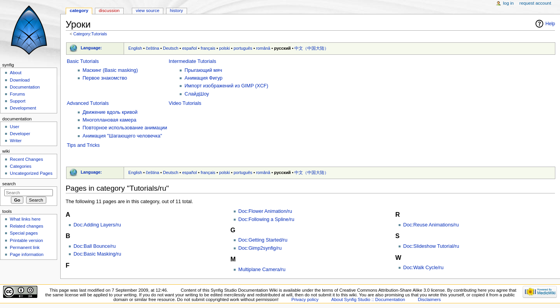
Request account (535, 3)
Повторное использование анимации (124, 128)
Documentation (25, 87)
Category (79, 10)
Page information (27, 254)
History (176, 10)
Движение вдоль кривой (109, 112)
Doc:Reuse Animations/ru (431, 225)
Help (550, 23)
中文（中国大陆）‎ (311, 48)
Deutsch (170, 48)
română (263, 48)
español (189, 48)
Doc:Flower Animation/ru (265, 211)
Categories (20, 166)
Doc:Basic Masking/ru (97, 254)
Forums (17, 94)
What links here (25, 219)
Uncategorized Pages (31, 173)
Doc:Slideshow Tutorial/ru (431, 246)
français (208, 48)
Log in (508, 3)
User (14, 126)
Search (9, 183)
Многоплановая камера (109, 120)
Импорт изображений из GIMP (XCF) (226, 86)
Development (23, 108)
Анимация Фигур (203, 78)
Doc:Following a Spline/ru (266, 219)
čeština (152, 48)
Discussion (109, 10)
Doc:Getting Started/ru (262, 240)
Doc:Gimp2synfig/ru (260, 248)
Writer (15, 140)
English (135, 48)
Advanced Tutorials (88, 103)
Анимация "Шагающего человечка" (122, 136)
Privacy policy (304, 299)
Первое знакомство (104, 78)
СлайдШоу (196, 94)
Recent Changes (26, 159)
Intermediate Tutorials (192, 61)
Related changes (26, 226)
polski (224, 48)
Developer (20, 133)
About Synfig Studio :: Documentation (368, 299)
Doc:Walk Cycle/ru (423, 267)
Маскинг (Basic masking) (110, 70)
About (15, 72)
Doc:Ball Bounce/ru (95, 246)
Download (20, 80)
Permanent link (24, 247)
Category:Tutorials (90, 33)
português (243, 48)
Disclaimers (429, 299)
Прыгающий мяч (203, 70)
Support (17, 101)
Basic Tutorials (83, 61)
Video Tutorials (185, 103)
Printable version (26, 240)
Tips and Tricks (83, 145)
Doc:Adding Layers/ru (97, 225)
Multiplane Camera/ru (261, 269)
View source (147, 10)
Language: (91, 47)
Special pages (24, 233)
